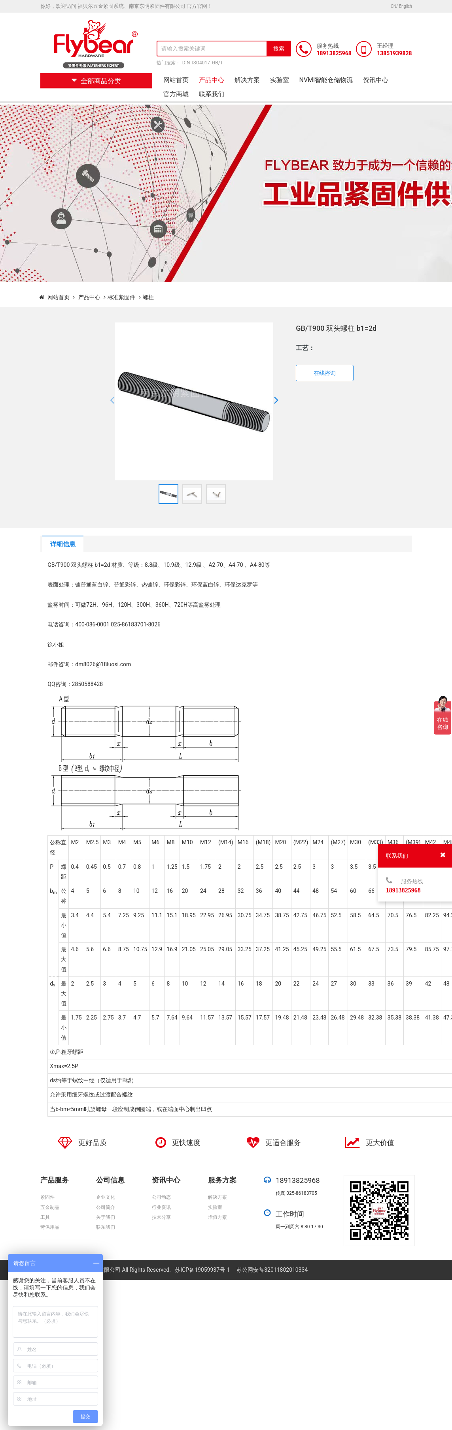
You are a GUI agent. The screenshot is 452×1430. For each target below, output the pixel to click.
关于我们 (105, 1217)
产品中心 (211, 80)
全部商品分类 (96, 81)
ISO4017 (201, 63)
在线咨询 (325, 373)
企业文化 (105, 1197)
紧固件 (47, 1197)
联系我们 (211, 94)
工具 (45, 1217)
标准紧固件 (121, 297)
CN (393, 6)
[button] (112, 401)
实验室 (279, 80)
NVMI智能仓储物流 (326, 80)
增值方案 (217, 1217)
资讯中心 (375, 80)
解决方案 (247, 80)
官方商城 (176, 94)
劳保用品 (49, 1227)
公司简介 (105, 1207)
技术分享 (161, 1217)
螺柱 (148, 297)
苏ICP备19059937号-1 (203, 1270)
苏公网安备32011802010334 (272, 1270)
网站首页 (176, 80)
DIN (186, 63)
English (405, 6)
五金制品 (49, 1207)
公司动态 (161, 1197)
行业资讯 (161, 1207)
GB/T (217, 63)
